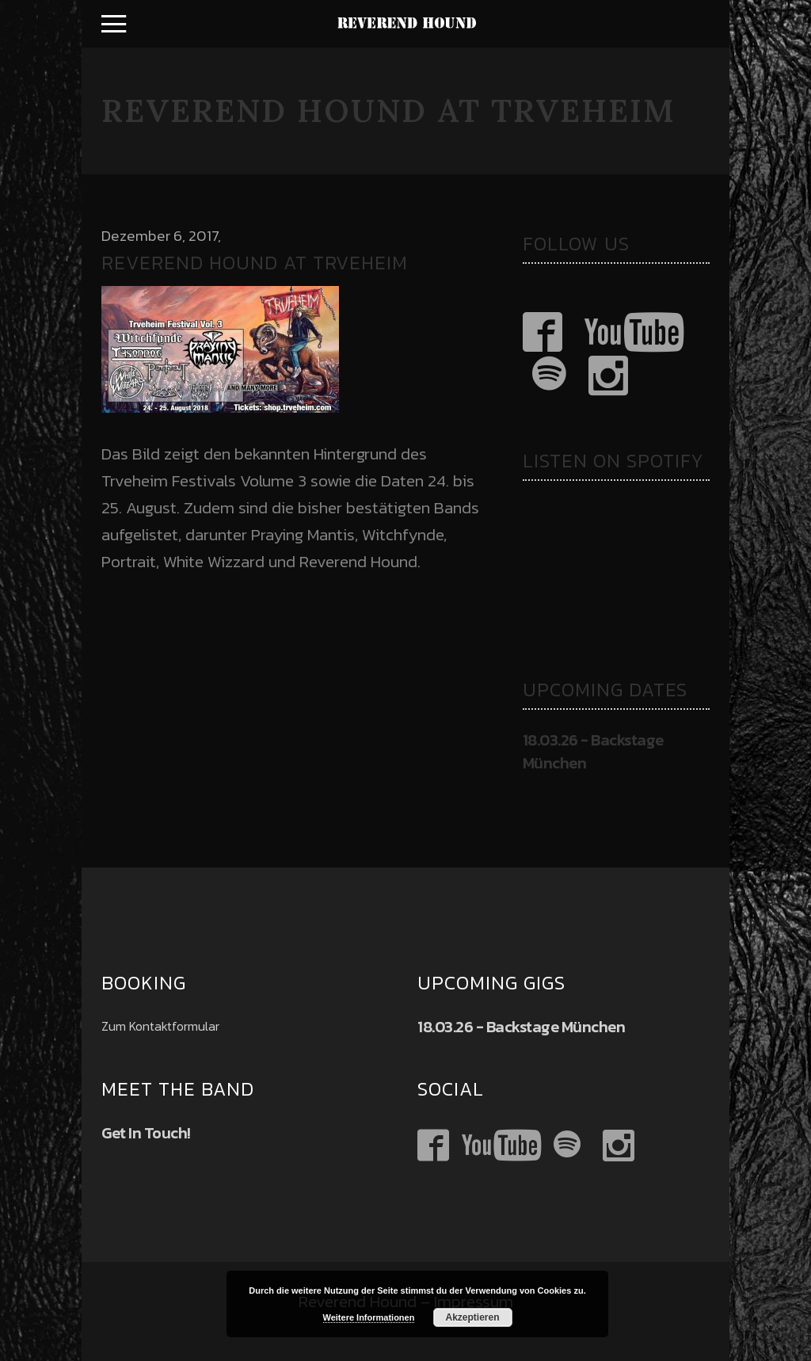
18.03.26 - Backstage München (593, 751)
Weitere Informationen (369, 1317)
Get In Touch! (146, 1133)
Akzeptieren (472, 1317)
